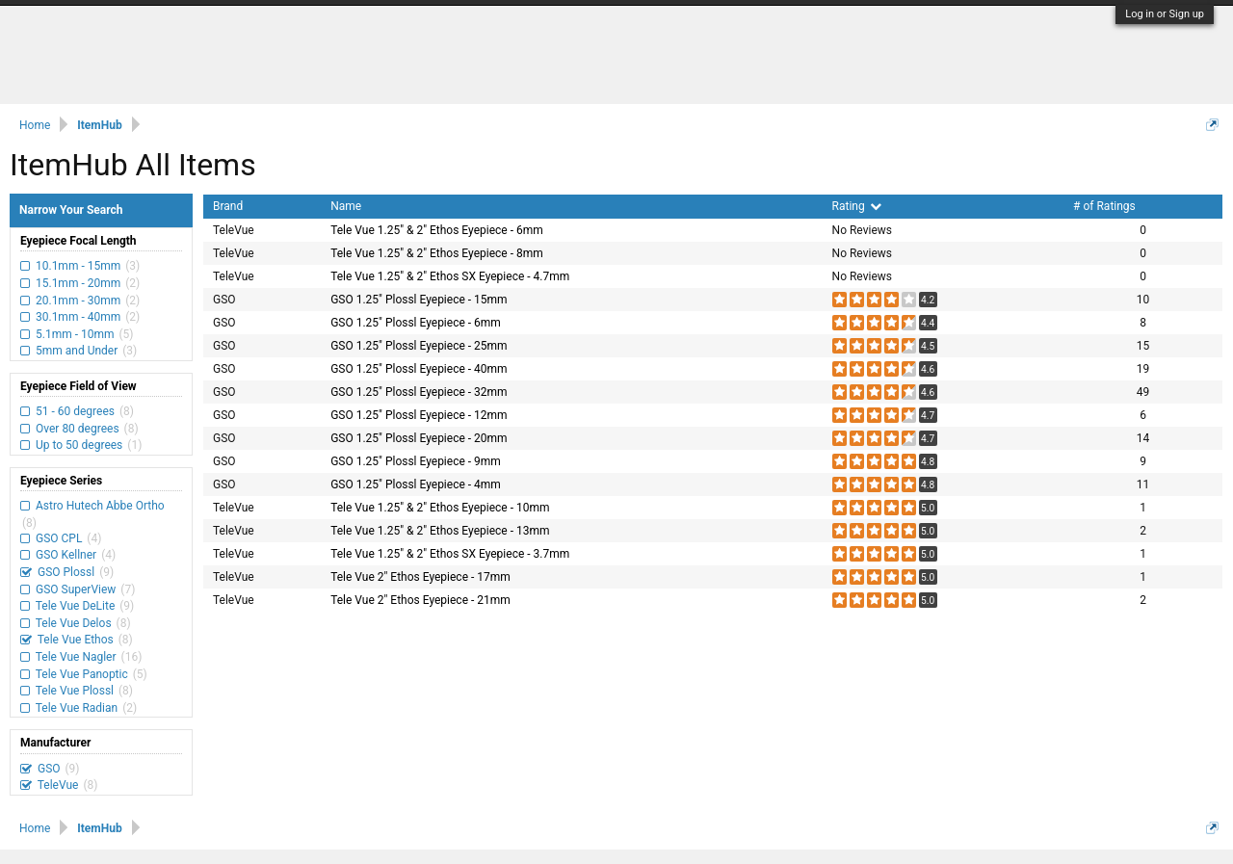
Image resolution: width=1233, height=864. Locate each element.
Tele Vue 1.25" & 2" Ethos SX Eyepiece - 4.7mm (449, 276)
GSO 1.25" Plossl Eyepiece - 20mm (418, 438)
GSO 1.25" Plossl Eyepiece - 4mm (415, 484)
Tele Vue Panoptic (82, 674)
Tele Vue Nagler (76, 657)
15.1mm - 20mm (78, 283)
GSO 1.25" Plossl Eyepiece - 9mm (415, 461)
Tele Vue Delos (74, 623)
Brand (228, 206)
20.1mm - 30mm (78, 300)
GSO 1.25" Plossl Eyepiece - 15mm (418, 299)
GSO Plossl (66, 572)
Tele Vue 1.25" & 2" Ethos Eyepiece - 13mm (439, 530)
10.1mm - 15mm (78, 266)
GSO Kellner (66, 555)
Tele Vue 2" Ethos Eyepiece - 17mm (420, 577)
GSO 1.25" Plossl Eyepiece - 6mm (415, 322)
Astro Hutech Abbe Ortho (99, 505)
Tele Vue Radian (76, 708)
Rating (856, 206)
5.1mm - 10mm (75, 334)
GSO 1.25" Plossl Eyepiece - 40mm (418, 369)
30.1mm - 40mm (78, 317)
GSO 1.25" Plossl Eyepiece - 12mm (418, 415)
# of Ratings (1104, 206)
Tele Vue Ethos (76, 639)
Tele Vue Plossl (75, 690)
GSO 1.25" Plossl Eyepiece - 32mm (418, 392)
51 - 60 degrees (75, 411)
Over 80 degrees (77, 428)
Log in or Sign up (1164, 14)
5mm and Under (76, 350)
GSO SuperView (75, 589)
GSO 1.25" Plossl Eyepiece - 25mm (418, 346)
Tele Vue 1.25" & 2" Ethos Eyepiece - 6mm (436, 230)
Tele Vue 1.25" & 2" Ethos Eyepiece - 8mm (436, 253)
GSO (49, 768)
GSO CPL (59, 538)
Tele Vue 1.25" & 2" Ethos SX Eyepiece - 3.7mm (449, 554)
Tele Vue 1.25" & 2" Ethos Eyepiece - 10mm (439, 507)
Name (345, 206)
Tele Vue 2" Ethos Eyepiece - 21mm (420, 600)
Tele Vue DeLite (75, 606)
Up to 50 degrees (79, 445)
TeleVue (58, 785)
